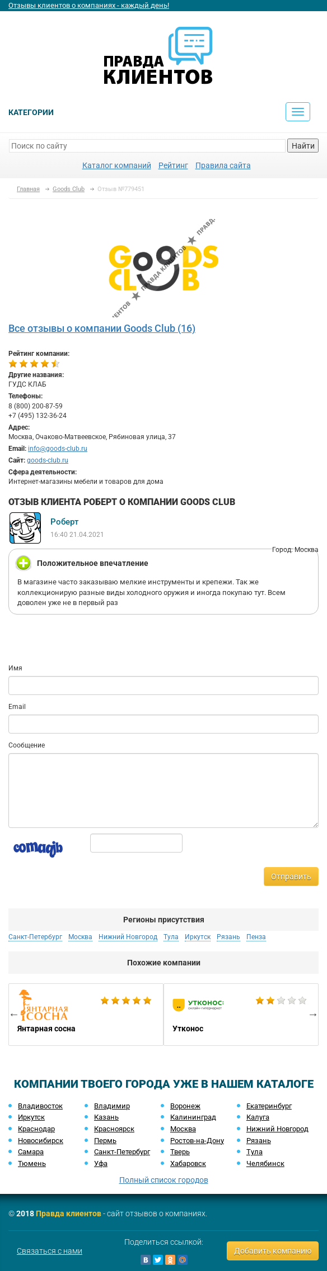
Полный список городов (163, 1179)
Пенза (256, 937)
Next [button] (313, 1014)
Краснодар (36, 1129)
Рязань (228, 937)
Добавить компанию (272, 1250)
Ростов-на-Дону (197, 1140)
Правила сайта (223, 165)
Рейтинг (173, 165)
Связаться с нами (49, 1250)
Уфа (101, 1163)
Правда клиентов (68, 1213)
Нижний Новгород (128, 937)
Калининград (193, 1117)
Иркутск (198, 937)
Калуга (257, 1117)
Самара (31, 1152)
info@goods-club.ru (57, 449)
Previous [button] (14, 1014)
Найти (303, 145)
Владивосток (40, 1106)
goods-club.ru (47, 460)
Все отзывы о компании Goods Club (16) (101, 328)
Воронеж (185, 1106)
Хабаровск (188, 1163)
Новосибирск (40, 1140)
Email (17, 707)
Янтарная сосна (86, 1014)
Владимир (112, 1106)
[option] (86, 1014)
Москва (80, 937)
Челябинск (265, 1163)
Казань (106, 1117)
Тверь (180, 1152)
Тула (171, 937)
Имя (15, 668)
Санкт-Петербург (35, 937)
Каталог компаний (116, 165)
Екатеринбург (269, 1106)
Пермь (105, 1140)
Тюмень (32, 1163)
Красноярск (114, 1129)
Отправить (291, 876)
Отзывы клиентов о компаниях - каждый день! (88, 5)
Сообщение (26, 745)
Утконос (241, 1014)
